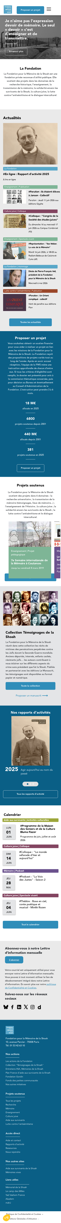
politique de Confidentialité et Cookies (30, 986)
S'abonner (14, 960)
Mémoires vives (13, 1172)
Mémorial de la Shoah (16, 1187)
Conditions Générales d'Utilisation (21, 1218)
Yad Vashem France (15, 1195)
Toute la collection (30, 686)
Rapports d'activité (15, 1144)
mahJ (8, 1202)
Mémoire (10, 1108)
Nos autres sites (15, 1161)
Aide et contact (13, 1140)
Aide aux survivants (15, 1120)
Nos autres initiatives (16, 1084)
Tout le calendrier (30, 924)
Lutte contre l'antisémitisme (19, 1124)
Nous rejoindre (13, 1152)
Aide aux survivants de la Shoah (21, 1168)
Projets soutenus (15, 1094)
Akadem (10, 1199)
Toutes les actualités (30, 322)
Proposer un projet (30, 10)
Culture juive (12, 1116)
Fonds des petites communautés (22, 1080)
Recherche (11, 1104)
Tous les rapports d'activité (30, 794)
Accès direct (13, 1133)
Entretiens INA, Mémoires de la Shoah (24, 1069)
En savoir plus (16, 51)
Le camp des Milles (15, 1191)
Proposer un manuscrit (32, 695)
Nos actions (12, 1054)
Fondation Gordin (14, 1076)
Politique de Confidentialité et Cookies (23, 1214)
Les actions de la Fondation (19, 1061)
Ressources (11, 1148)
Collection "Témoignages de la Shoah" (25, 1065)
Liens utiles (12, 1180)
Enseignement (13, 1112)
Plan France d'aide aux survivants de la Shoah (28, 1072)
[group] (30, 752)
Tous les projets (13, 1100)
